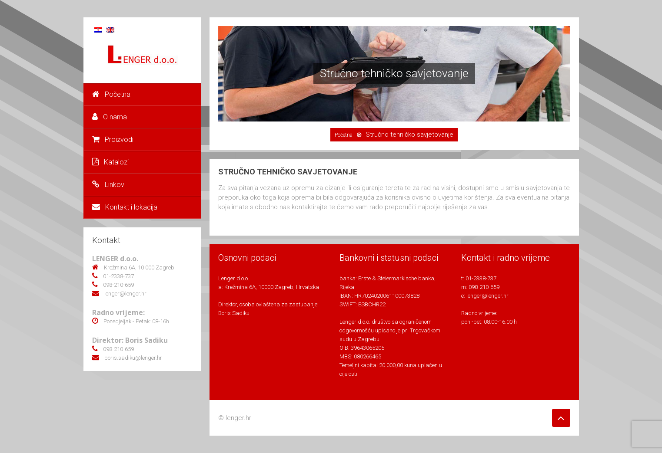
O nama (109, 117)
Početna (111, 94)
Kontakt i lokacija (124, 207)
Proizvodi (112, 139)
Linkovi (109, 185)
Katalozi (110, 162)
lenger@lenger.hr (487, 295)
